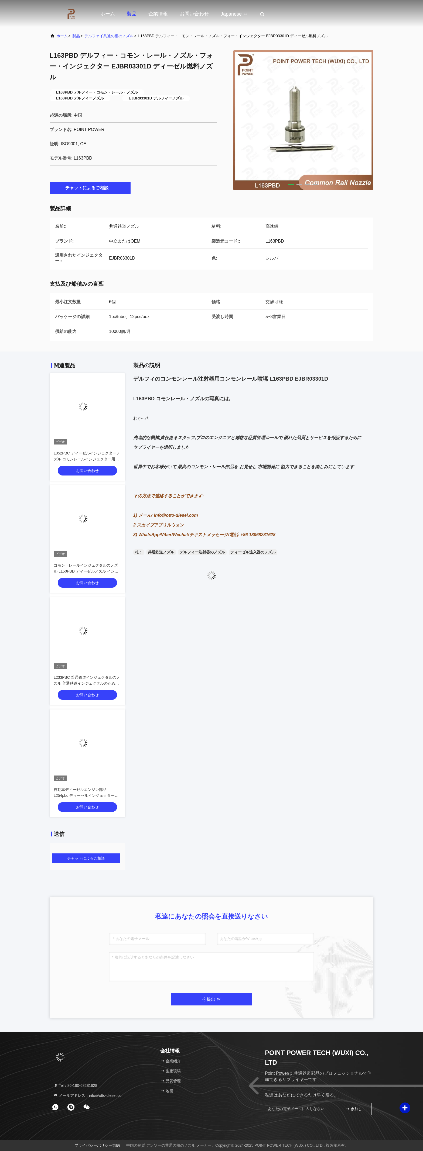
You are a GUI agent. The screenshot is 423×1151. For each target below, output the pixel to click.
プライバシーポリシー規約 (97, 1145)
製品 (132, 13)
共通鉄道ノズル (161, 552)
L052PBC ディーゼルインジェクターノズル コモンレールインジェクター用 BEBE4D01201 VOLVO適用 (87, 459)
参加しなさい (356, 1109)
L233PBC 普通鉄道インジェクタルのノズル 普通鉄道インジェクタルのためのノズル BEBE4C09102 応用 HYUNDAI (87, 683)
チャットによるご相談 (90, 187)
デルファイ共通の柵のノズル (109, 36)
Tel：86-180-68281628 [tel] (75, 1085)
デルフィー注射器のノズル (202, 552)
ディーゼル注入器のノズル (253, 552)
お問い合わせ (194, 13)
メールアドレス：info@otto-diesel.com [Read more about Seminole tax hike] (89, 1095)
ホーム (107, 13)
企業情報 (158, 13)
